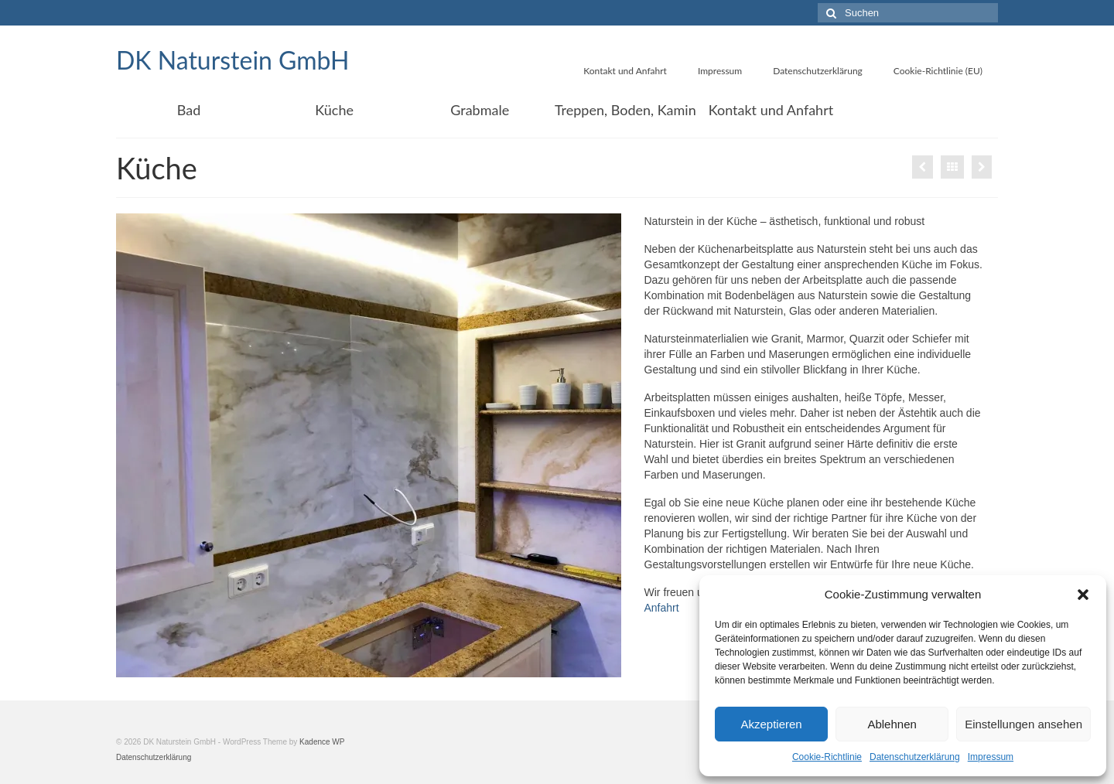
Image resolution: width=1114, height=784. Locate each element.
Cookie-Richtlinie (827, 757)
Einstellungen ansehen (1023, 724)
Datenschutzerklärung (915, 757)
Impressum (990, 757)
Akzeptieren (770, 724)
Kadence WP (321, 742)
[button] (1083, 594)
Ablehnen (891, 724)
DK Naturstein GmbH (232, 60)
